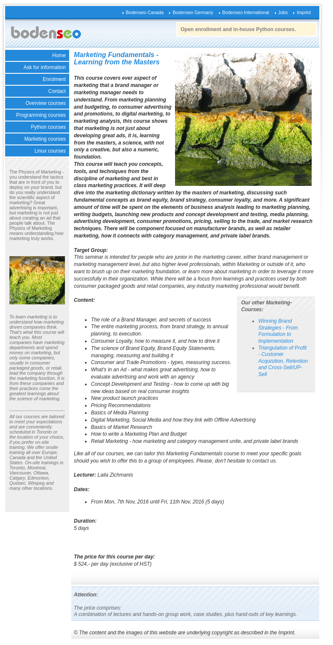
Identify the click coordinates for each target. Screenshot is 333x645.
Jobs (283, 12)
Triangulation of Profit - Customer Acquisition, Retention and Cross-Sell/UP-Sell (283, 361)
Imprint (304, 12)
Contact (57, 91)
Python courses (48, 127)
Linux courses (50, 151)
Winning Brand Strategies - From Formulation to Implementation (278, 331)
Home (59, 55)
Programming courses (41, 115)
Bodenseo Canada (145, 12)
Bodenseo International (245, 12)
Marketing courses (45, 139)
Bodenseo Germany (192, 12)
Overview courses (46, 103)
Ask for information (44, 67)
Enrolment (54, 79)
